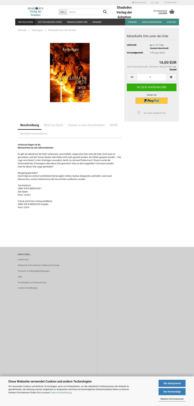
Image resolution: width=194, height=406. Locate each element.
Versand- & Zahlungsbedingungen (34, 271)
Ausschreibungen (152, 22)
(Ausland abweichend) (159, 48)
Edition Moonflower (50, 22)
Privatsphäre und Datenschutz (32, 282)
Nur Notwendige (172, 391)
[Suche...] (63, 12)
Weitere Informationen (172, 399)
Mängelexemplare (77, 22)
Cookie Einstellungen (28, 288)
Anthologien (25, 22)
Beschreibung (29, 125)
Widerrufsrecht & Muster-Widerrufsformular (38, 265)
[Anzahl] (151, 77)
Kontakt (171, 22)
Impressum (23, 259)
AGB (20, 276)
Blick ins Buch (53, 125)
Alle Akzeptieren (172, 383)
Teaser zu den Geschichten (86, 125)
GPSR (114, 125)
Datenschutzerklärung (60, 392)
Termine (132, 22)
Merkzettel (170, 2)
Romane (97, 22)
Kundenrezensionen (33, 133)
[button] (139, 2)
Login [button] (155, 2)
